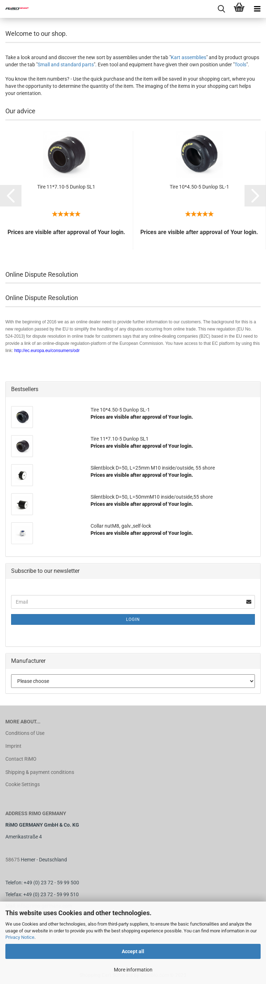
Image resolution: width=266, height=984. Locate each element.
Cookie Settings (22, 784)
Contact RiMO (21, 759)
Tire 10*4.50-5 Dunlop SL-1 (199, 187)
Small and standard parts (66, 64)
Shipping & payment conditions (39, 772)
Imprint (13, 746)
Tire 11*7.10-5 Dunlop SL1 (66, 187)
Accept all (133, 951)
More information (133, 970)
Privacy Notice (19, 937)
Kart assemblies (188, 57)
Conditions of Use (24, 733)
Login (133, 619)
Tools (240, 64)
